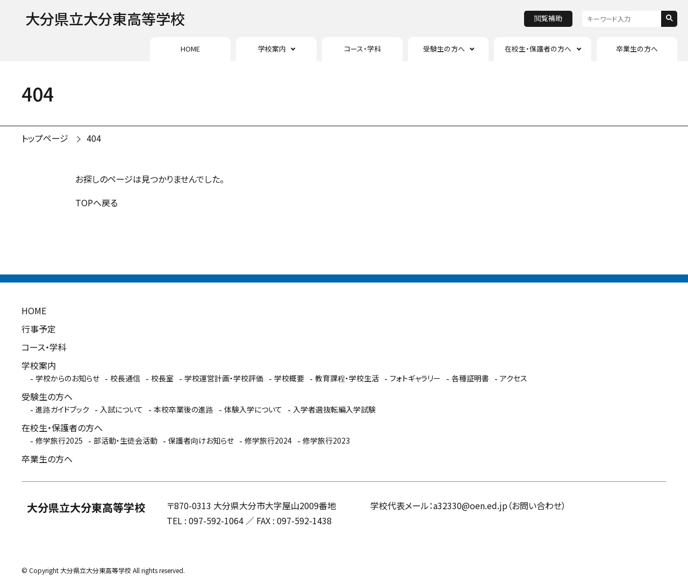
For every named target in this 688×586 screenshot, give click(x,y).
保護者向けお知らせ (201, 440)
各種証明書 (470, 378)
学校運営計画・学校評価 (223, 378)
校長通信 (125, 378)
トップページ (45, 138)
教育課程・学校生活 (347, 378)
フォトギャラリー (415, 378)
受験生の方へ (444, 49)
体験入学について (253, 409)
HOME (190, 49)
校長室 (162, 378)
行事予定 (39, 328)
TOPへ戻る (96, 202)
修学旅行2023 (326, 440)
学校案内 (272, 49)
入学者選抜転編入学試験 (334, 409)
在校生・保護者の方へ (538, 49)
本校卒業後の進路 (183, 409)
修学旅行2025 (59, 440)
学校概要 (289, 378)
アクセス (513, 378)
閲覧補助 (548, 18)
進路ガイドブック (62, 409)
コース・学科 (362, 49)
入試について (121, 409)
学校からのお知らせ (67, 378)
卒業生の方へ (637, 49)
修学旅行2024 (268, 440)
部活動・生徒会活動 (125, 440)
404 (94, 138)
